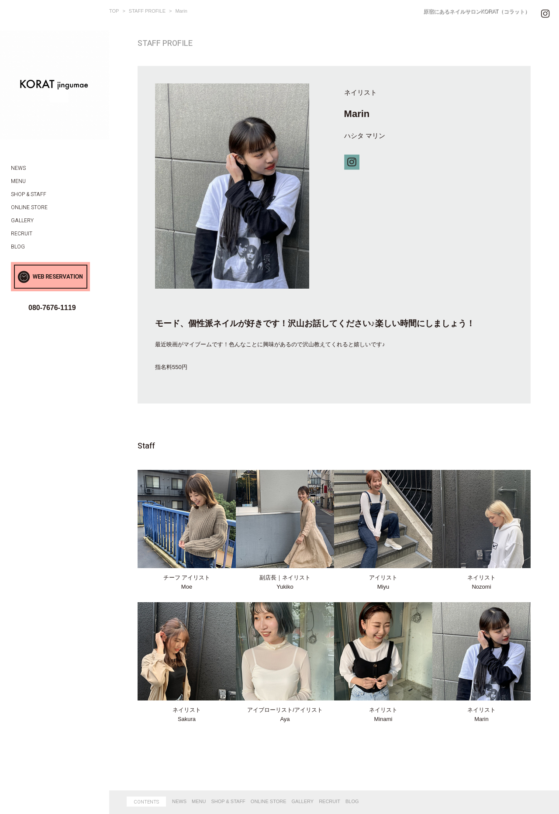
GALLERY (303, 801)
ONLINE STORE (268, 801)
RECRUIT (329, 801)
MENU (199, 801)
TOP (114, 11)
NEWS (179, 801)
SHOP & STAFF (228, 801)
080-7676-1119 (52, 307)
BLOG (352, 801)
